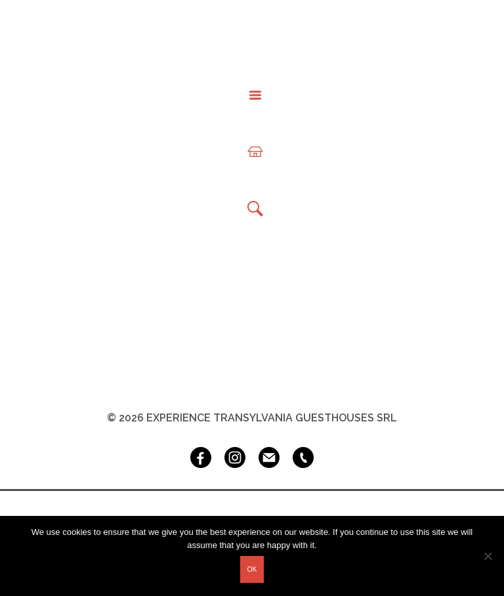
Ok (252, 569)
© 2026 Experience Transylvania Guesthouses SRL (252, 418)
